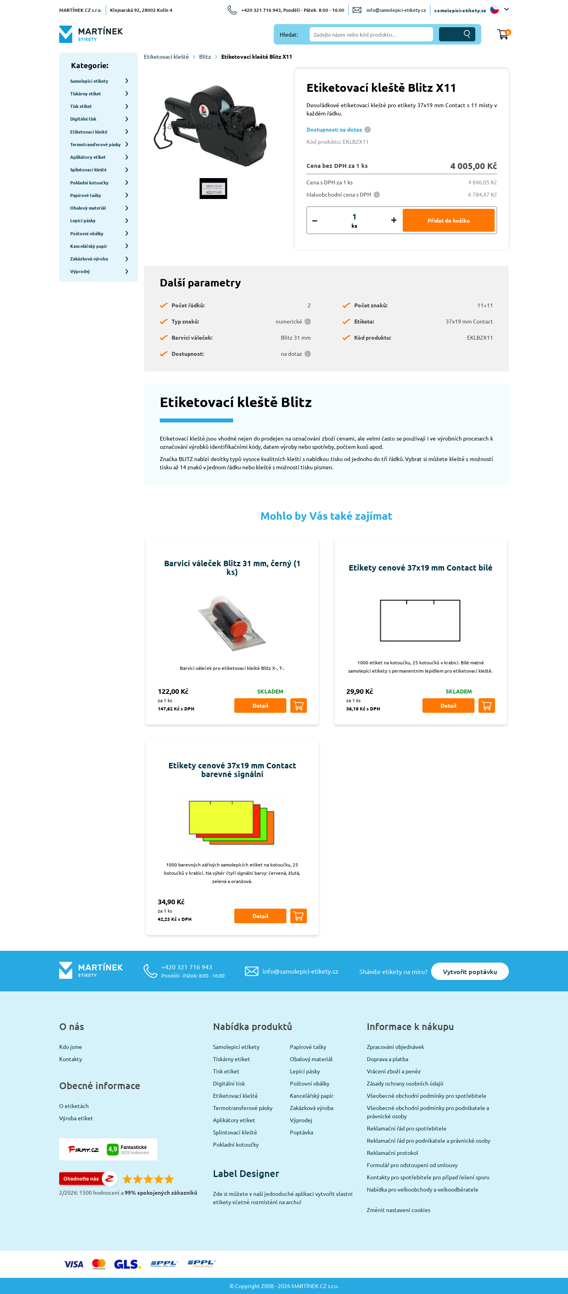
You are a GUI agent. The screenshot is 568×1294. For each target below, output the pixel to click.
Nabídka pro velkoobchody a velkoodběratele (422, 1189)
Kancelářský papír (311, 1095)
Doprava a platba (387, 1058)
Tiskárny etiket (231, 1058)
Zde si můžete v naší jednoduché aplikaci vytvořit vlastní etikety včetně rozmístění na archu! (283, 1197)
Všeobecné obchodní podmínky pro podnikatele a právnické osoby (428, 1111)
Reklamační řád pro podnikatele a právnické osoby (428, 1140)
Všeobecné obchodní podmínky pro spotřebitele (426, 1095)
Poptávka (301, 1132)
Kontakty (70, 1058)
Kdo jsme (70, 1046)
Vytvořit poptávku (470, 971)
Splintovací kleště (235, 1132)
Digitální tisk (229, 1083)
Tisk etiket (226, 1071)
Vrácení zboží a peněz (394, 1071)
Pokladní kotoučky (236, 1144)
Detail (260, 705)
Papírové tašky (308, 1046)
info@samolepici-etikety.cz (396, 10)
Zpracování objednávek (395, 1046)
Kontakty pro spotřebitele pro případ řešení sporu (428, 1177)
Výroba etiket (76, 1117)
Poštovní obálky (309, 1083)
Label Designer (246, 1173)
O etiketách (74, 1105)
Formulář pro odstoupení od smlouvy (412, 1164)
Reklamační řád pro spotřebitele (407, 1128)
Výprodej (301, 1119)
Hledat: (289, 34)
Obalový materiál (311, 1058)
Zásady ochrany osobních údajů (405, 1083)
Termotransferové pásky (243, 1107)
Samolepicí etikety (236, 1046)
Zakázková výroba (311, 1107)
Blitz (208, 56)
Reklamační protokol (392, 1152)
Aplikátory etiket (234, 1119)
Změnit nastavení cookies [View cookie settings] (398, 1209)
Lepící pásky (305, 1071)
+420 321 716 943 (192, 971)
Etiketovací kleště (169, 56)
